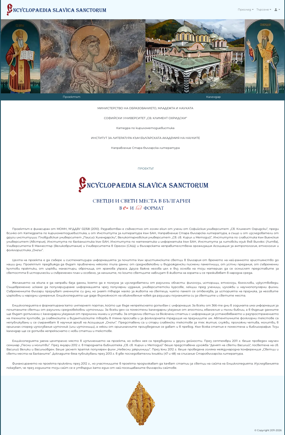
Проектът (71, 97)
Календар (213, 97)
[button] (245, 9)
